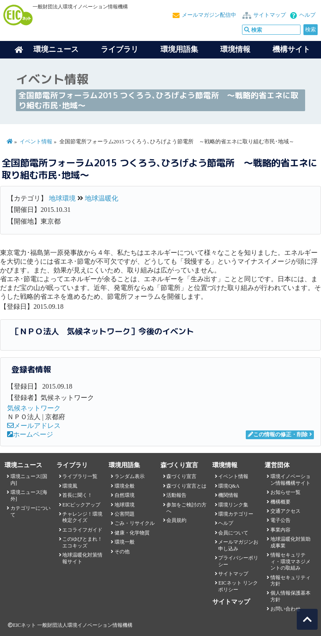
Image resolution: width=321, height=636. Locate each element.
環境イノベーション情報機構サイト (290, 479)
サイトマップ (269, 15)
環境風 (69, 486)
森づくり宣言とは (186, 486)
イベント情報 (36, 142)
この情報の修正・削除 (278, 435)
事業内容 (280, 530)
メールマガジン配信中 (209, 15)
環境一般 (125, 542)
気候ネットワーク (34, 408)
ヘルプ (307, 15)
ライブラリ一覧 (79, 476)
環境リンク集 (233, 505)
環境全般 (125, 486)
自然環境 (125, 495)
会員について (233, 533)
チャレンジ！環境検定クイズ (82, 517)
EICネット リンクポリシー (237, 586)
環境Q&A (228, 486)
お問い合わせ (285, 609)
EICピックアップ (81, 505)
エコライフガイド (82, 530)
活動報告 (176, 495)
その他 (122, 552)
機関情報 (228, 495)
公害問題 (125, 514)
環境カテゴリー (235, 514)
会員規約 (176, 520)
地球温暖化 (101, 198)
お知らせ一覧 (285, 492)
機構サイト (291, 49)
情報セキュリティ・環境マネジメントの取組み (290, 561)
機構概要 (280, 502)
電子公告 (280, 520)
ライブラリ (119, 49)
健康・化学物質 (132, 533)
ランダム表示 (130, 476)
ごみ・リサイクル (135, 523)
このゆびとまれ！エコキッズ (82, 542)
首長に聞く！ (77, 495)
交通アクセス (285, 511)
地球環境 (62, 198)
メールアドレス (34, 425)
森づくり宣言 (181, 476)
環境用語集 (179, 49)
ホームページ (30, 434)
